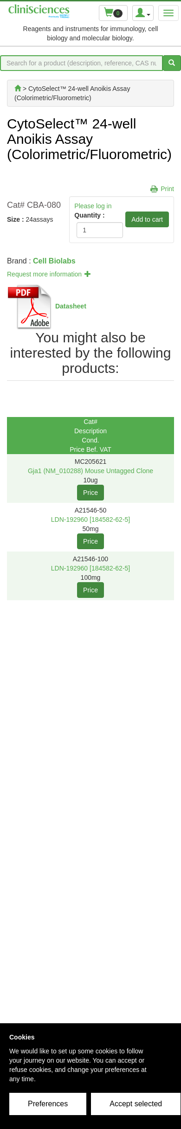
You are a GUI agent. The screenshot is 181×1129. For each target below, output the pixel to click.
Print (167, 188)
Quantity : (89, 215)
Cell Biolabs (54, 261)
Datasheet (70, 306)
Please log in (92, 206)
